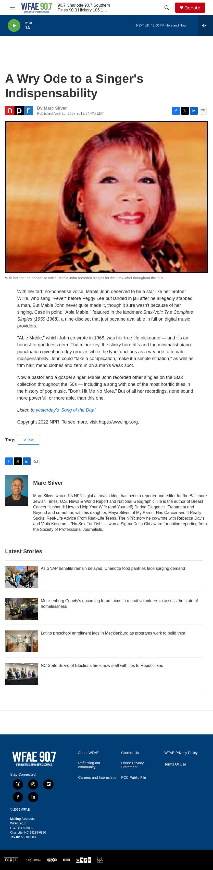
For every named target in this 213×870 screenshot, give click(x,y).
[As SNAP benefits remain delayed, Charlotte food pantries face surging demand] (21, 577)
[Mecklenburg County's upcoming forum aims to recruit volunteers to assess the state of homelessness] (21, 609)
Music (28, 440)
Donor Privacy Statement (132, 765)
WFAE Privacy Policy (181, 753)
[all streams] (205, 25)
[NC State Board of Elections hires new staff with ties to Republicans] (21, 674)
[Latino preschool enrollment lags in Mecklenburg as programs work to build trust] (21, 641)
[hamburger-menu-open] (12, 8)
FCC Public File (133, 778)
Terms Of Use (175, 764)
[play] (14, 26)
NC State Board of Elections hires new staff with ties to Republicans (102, 665)
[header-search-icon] (167, 7)
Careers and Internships (97, 778)
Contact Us (130, 753)
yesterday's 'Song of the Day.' (66, 410)
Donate (192, 7)
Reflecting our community (89, 765)
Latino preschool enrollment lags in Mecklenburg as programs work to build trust (113, 633)
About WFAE (88, 753)
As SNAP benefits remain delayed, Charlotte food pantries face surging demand (113, 568)
